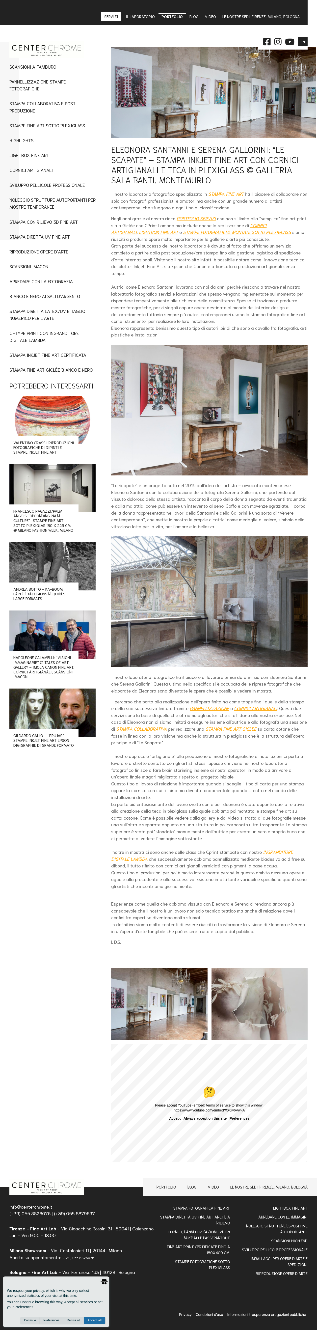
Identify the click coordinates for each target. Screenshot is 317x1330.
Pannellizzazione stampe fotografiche (37, 84)
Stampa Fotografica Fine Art (201, 1207)
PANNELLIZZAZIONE (209, 708)
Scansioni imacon (28, 266)
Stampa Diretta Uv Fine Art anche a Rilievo (195, 1219)
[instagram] (278, 41)
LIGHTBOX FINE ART (158, 232)
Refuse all (73, 1320)
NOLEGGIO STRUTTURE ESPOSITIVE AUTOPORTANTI (277, 1228)
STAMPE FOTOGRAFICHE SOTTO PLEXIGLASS (202, 1264)
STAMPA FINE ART (226, 194)
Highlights (21, 140)
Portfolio (166, 1186)
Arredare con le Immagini (283, 1216)
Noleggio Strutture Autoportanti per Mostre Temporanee (52, 203)
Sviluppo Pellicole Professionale (47, 185)
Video (213, 1186)
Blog (191, 1186)
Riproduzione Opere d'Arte (38, 251)
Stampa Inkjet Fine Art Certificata (47, 355)
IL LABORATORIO (140, 16)
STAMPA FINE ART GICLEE (231, 729)
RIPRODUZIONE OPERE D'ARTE (282, 1273)
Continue (30, 1320)
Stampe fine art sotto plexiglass (47, 125)
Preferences (51, 1320)
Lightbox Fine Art (290, 1207)
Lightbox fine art (29, 155)
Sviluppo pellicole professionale (275, 1249)
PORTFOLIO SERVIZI (196, 218)
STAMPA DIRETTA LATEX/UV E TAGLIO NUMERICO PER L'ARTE (47, 314)
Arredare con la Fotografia (41, 281)
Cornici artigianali (31, 170)
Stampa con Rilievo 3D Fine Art (43, 222)
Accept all (94, 1320)
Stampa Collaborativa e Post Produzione (42, 106)
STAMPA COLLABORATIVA (141, 729)
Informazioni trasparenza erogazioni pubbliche (266, 1314)
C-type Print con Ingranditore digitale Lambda (44, 336)
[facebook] (267, 41)
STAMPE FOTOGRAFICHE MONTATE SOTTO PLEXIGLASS (237, 232)
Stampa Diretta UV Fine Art (39, 236)
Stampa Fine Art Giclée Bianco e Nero (51, 369)
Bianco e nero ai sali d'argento (44, 296)
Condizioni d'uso (210, 1314)
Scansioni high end (289, 1240)
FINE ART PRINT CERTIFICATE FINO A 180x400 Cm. (198, 1249)
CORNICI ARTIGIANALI (255, 708)
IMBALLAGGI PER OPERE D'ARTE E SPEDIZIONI (279, 1261)
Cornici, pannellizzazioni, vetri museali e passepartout (199, 1234)
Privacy (186, 1314)
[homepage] (46, 1187)
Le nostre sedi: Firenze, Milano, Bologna (269, 1186)
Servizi (111, 16)
